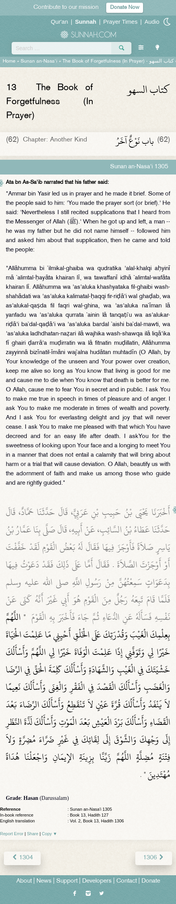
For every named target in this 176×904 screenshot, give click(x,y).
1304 (22, 858)
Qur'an (59, 21)
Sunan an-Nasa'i (39, 61)
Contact (126, 881)
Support (67, 881)
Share (32, 833)
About (24, 881)
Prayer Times (120, 21)
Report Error (12, 833)
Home (9, 61)
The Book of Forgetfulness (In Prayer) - (118, 61)
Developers (97, 881)
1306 (153, 858)
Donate (150, 881)
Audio (152, 21)
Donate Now (124, 7)
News (44, 881)
